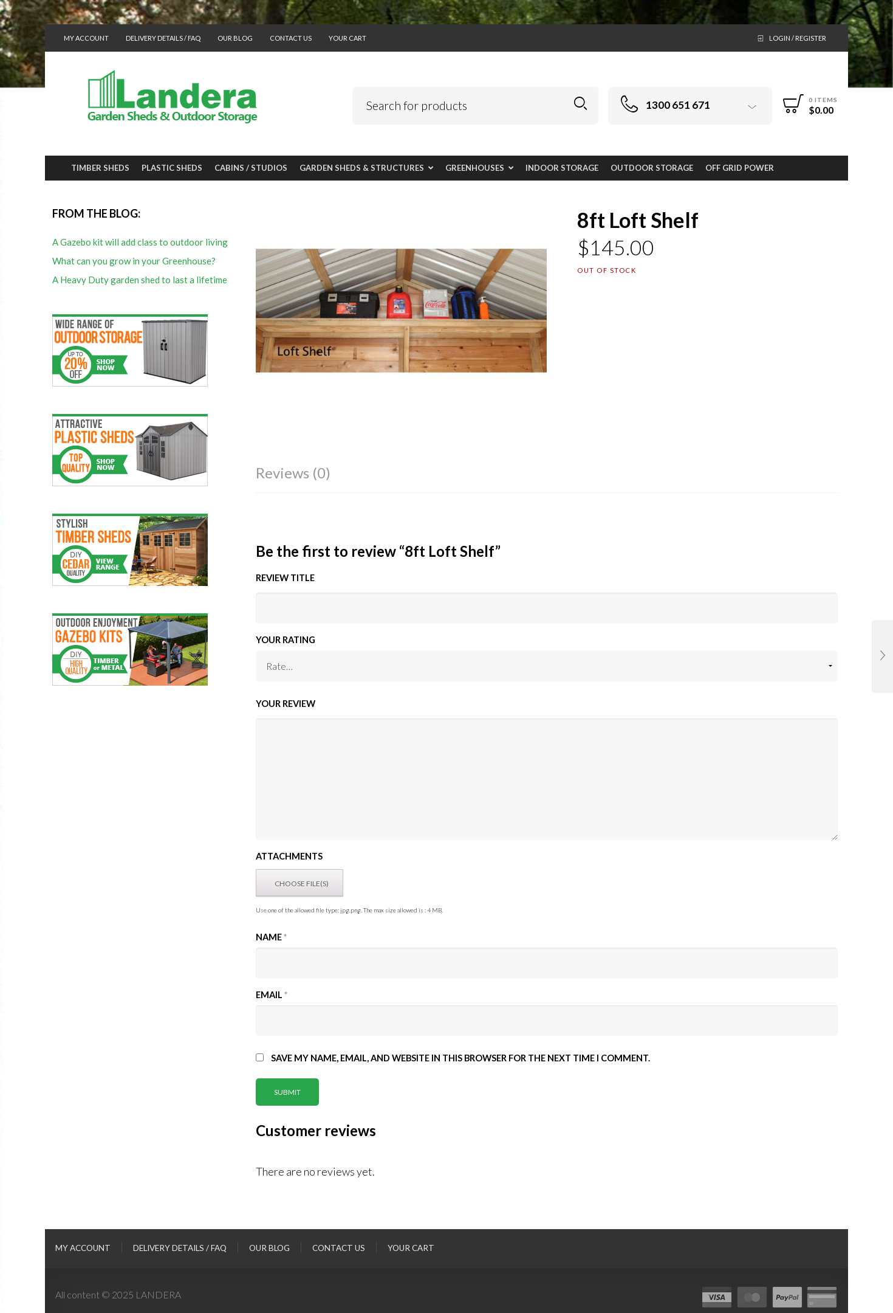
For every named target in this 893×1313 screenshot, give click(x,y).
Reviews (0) (293, 472)
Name (271, 937)
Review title (285, 578)
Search (580, 103)
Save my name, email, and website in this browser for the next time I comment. (460, 1058)
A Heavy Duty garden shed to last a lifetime (139, 279)
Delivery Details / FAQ (163, 38)
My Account (86, 38)
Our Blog (235, 38)
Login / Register (797, 38)
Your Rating (285, 640)
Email (271, 995)
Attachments (289, 856)
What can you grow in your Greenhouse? (134, 260)
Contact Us (291, 38)
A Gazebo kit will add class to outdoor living (140, 241)
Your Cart (347, 38)
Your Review (285, 703)
